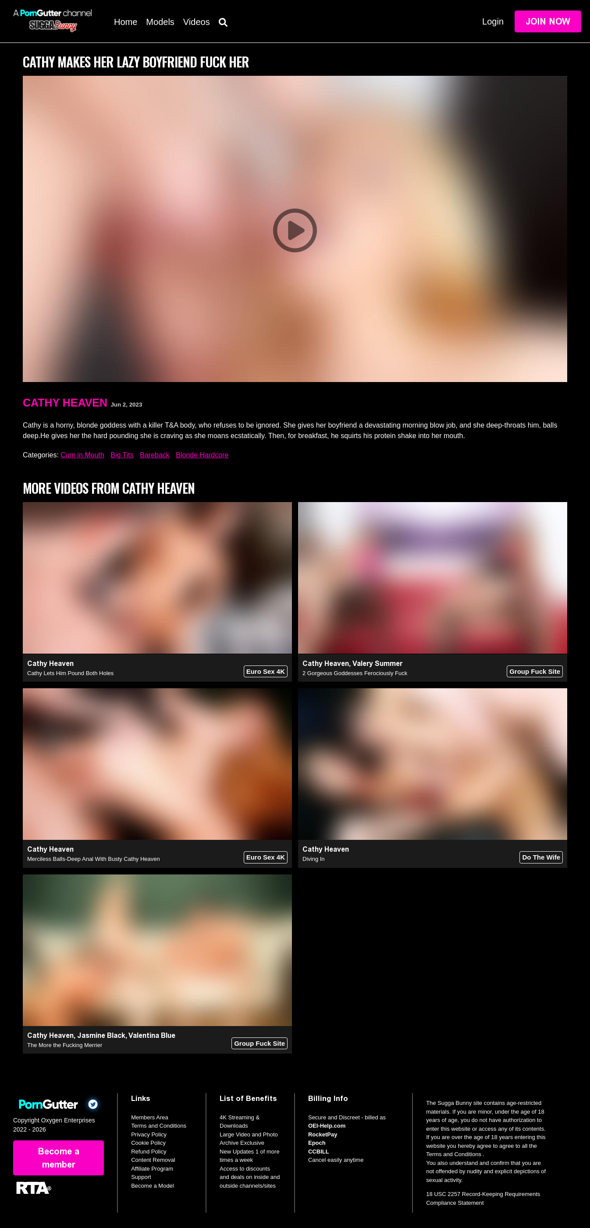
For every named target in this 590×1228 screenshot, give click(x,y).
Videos (196, 22)
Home (125, 22)
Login (493, 21)
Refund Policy (148, 1151)
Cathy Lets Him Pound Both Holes (70, 673)
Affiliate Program (152, 1168)
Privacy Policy (149, 1134)
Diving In (313, 859)
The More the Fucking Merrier (64, 1045)
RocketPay (322, 1134)
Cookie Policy (148, 1143)
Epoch (317, 1143)
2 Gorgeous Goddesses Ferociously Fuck (354, 673)
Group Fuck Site (534, 671)
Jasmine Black (101, 1035)
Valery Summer (377, 663)
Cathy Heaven (65, 402)
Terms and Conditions (158, 1125)
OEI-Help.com (326, 1125)
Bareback (155, 455)
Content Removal (153, 1160)
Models (160, 22)
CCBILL (318, 1151)
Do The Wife (541, 857)
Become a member (58, 1158)
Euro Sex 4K (265, 671)
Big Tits (121, 455)
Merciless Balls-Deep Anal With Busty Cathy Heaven (93, 859)
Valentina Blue (151, 1035)
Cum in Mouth (82, 455)
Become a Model (152, 1185)
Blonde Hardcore (202, 455)
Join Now (548, 21)
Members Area (149, 1117)
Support (141, 1177)
